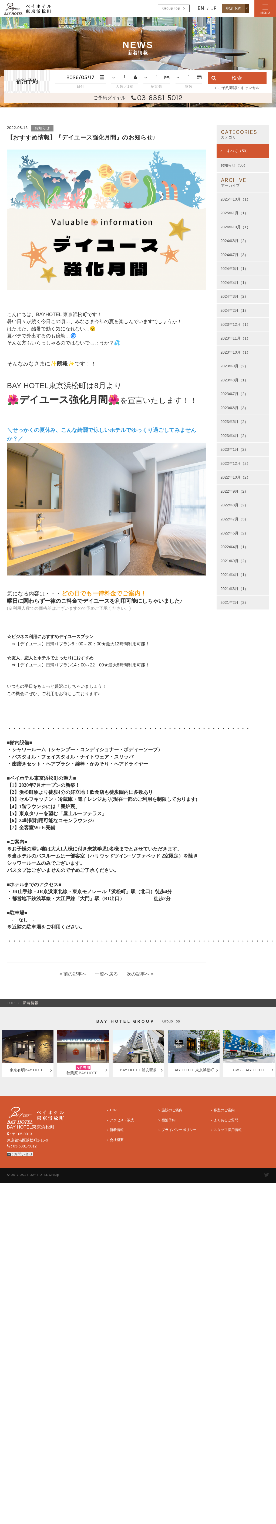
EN (200, 8)
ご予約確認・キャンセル (239, 88)
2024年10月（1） (235, 227)
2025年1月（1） (234, 213)
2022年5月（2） (234, 533)
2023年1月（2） (234, 449)
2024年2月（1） (234, 310)
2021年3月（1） (234, 589)
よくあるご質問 (226, 1120)
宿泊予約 (168, 1120)
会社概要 (117, 1140)
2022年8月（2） (234, 505)
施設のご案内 (172, 1110)
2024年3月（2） (234, 296)
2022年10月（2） (235, 477)
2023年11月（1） (235, 338)
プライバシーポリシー (179, 1130)
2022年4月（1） (234, 547)
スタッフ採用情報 (228, 1130)
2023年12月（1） (235, 324)
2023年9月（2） (234, 366)
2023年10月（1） (235, 352)
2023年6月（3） (234, 408)
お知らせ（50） (233, 165)
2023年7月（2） (234, 394)
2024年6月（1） (234, 268)
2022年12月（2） (235, 463)
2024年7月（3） (234, 255)
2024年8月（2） (234, 241)
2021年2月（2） (234, 602)
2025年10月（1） (235, 199)
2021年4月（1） (234, 575)
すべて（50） (237, 151)
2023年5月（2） (234, 421)
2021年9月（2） (234, 561)
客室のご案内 (224, 1110)
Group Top (171, 8)
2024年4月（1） (234, 282)
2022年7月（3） (234, 519)
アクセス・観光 (122, 1120)
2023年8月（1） (234, 380)
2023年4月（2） (234, 436)
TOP (11, 1003)
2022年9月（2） (234, 491)
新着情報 (117, 1130)
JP (214, 8)
